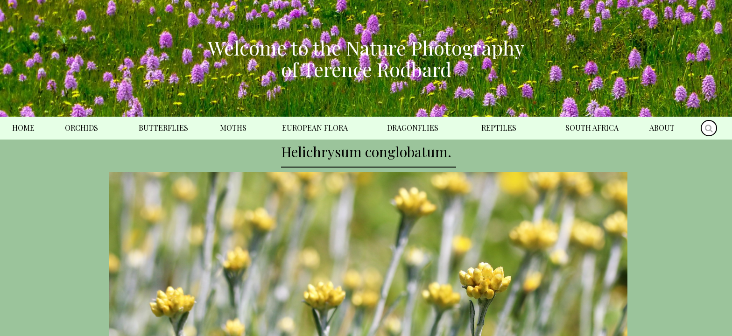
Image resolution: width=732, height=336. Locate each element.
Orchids (81, 128)
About (662, 128)
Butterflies (163, 128)
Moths (233, 128)
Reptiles (498, 128)
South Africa (592, 128)
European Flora (315, 128)
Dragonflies (412, 128)
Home (23, 128)
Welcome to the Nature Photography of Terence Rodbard (366, 58)
